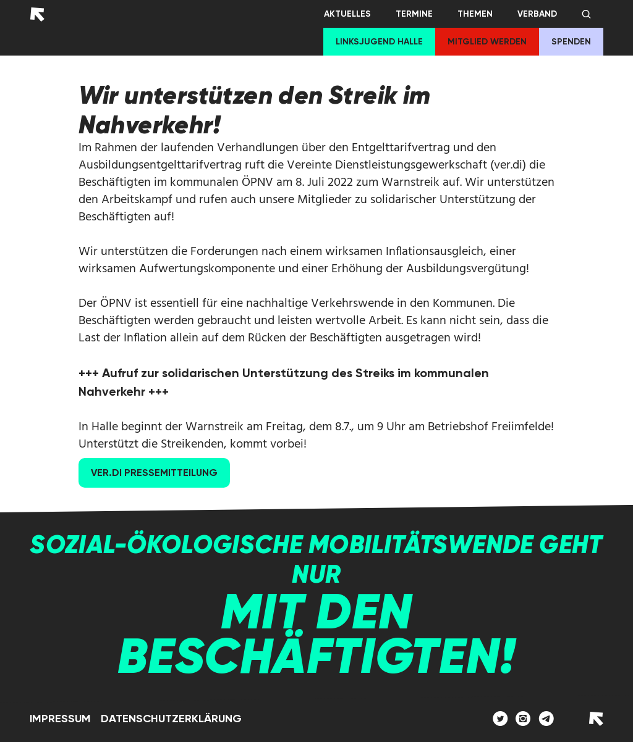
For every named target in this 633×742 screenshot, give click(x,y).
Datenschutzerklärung (171, 718)
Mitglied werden (487, 41)
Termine (414, 14)
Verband (537, 14)
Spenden (571, 41)
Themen (475, 14)
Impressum (60, 718)
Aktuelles (347, 14)
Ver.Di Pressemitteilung (154, 472)
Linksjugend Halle (379, 41)
